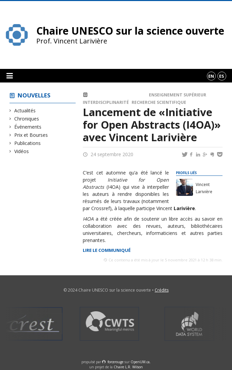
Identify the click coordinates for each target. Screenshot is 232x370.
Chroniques (27, 118)
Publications (28, 143)
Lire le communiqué (107, 250)
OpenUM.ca (140, 361)
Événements (28, 127)
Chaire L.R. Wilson (128, 367)
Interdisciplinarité (106, 102)
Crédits (162, 290)
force (115, 361)
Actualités (25, 110)
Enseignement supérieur (177, 95)
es (221, 76)
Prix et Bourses (31, 135)
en (211, 76)
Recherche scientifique (159, 102)
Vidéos (22, 151)
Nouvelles (34, 95)
